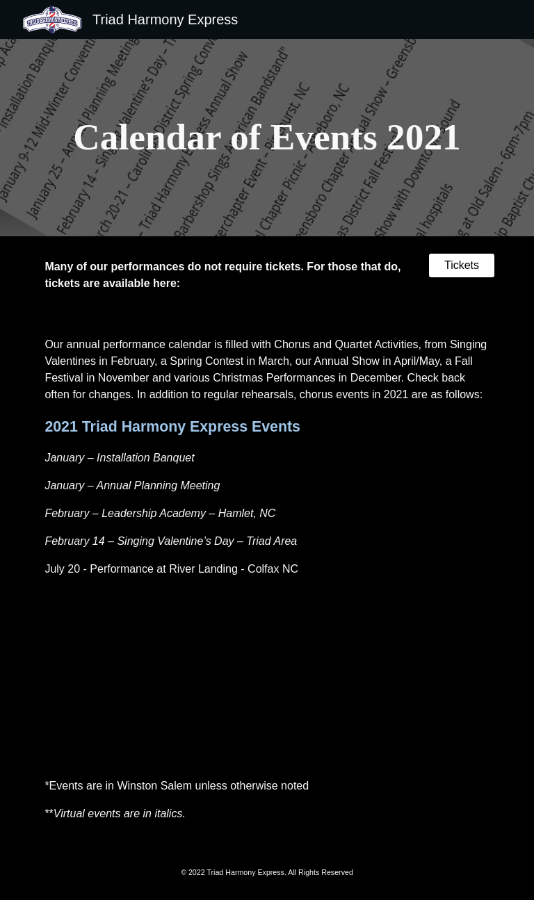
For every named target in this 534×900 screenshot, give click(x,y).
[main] (266, 137)
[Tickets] (461, 265)
